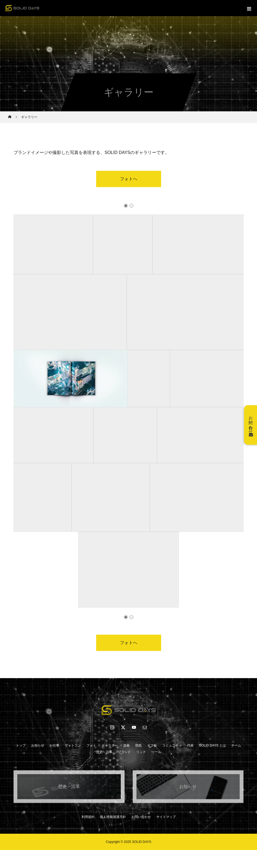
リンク (141, 752)
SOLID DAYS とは (212, 745)
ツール (156, 752)
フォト (91, 745)
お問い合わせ (141, 817)
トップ (21, 745)
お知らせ (37, 745)
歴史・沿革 (104, 752)
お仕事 (54, 745)
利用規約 (88, 817)
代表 (190, 745)
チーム (236, 745)
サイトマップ (166, 817)
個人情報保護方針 (113, 817)
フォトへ (128, 179)
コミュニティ (172, 745)
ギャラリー (110, 745)
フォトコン (73, 745)
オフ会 (152, 745)
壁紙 (138, 745)
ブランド (124, 752)
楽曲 (126, 745)
